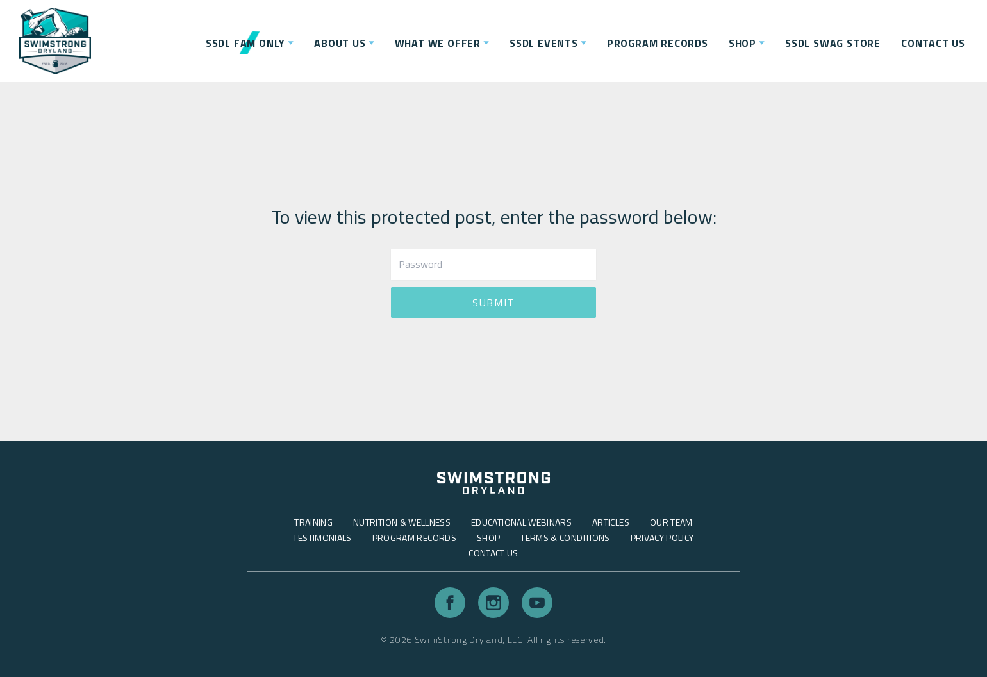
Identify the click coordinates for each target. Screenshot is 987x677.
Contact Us (493, 553)
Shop (488, 537)
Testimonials (322, 537)
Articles (610, 522)
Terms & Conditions (565, 537)
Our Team (671, 522)
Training (313, 522)
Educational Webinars (521, 522)
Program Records (414, 537)
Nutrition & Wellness (402, 522)
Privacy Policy (662, 537)
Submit (493, 302)
